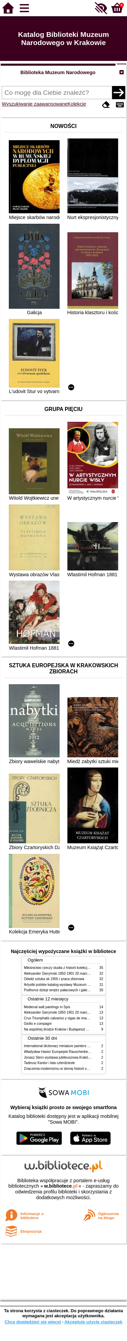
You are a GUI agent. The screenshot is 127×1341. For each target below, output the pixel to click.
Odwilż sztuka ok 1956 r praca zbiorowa (54, 979)
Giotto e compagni (38, 1023)
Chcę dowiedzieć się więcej (32, 1321)
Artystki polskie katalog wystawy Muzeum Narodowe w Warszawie (74, 985)
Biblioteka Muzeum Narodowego (57, 72)
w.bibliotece (61, 1186)
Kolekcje (77, 104)
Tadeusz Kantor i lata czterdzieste (49, 1063)
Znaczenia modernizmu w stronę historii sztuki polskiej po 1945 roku (75, 1068)
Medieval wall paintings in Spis (47, 1007)
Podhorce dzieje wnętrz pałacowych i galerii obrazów (64, 990)
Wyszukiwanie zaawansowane (34, 104)
